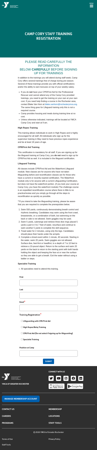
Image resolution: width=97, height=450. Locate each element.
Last (21, 289)
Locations (54, 416)
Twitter (51, 378)
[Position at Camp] (48, 353)
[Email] (48, 308)
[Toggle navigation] (91, 5)
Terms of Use (7, 439)
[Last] (48, 295)
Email (21, 302)
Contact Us (8, 409)
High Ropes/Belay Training (34, 327)
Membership (55, 409)
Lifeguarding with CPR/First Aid (36, 321)
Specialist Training (31, 339)
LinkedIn (81, 378)
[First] (48, 283)
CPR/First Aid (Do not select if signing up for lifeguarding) (48, 333)
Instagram (66, 378)
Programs (7, 423)
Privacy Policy (54, 439)
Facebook (73, 378)
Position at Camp (26, 347)
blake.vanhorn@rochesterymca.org (61, 104)
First (21, 277)
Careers (6, 416)
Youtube (58, 378)
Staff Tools (55, 423)
